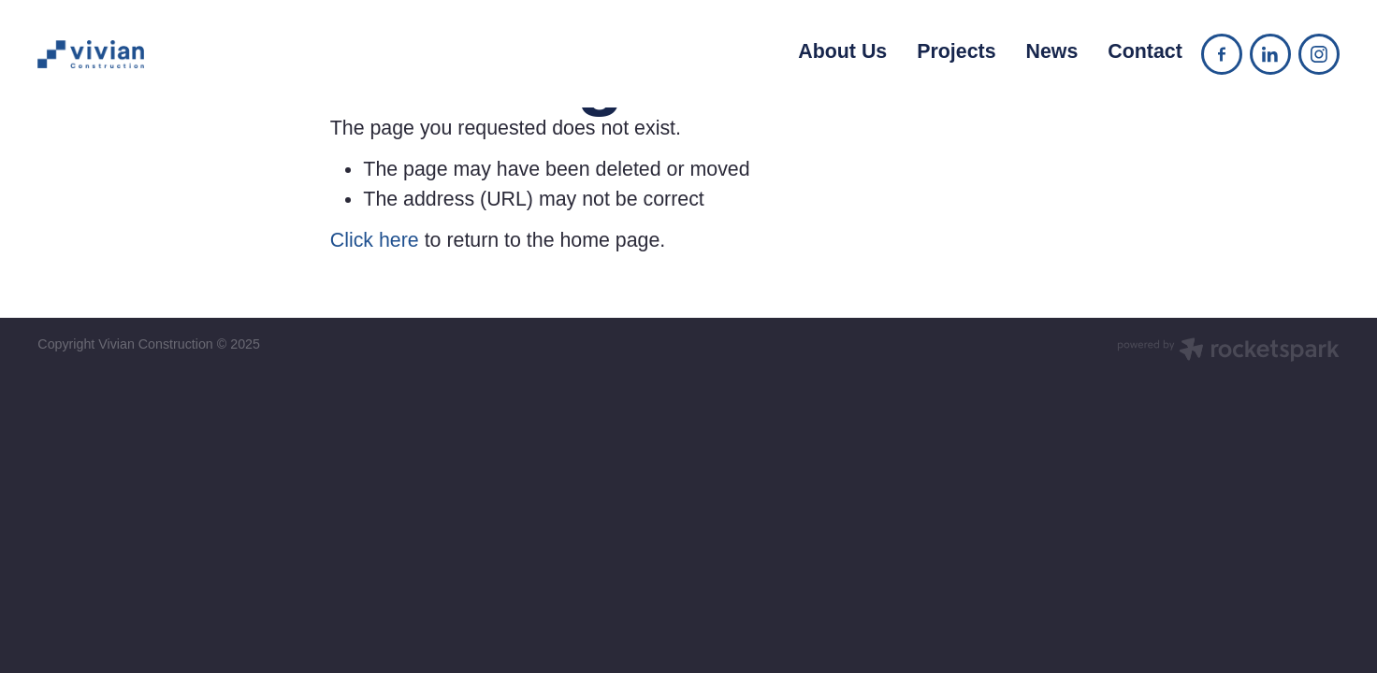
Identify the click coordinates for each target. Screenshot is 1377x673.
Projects (956, 51)
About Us (842, 51)
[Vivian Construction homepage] (167, 54)
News (1052, 51)
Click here (374, 240)
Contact (1145, 51)
